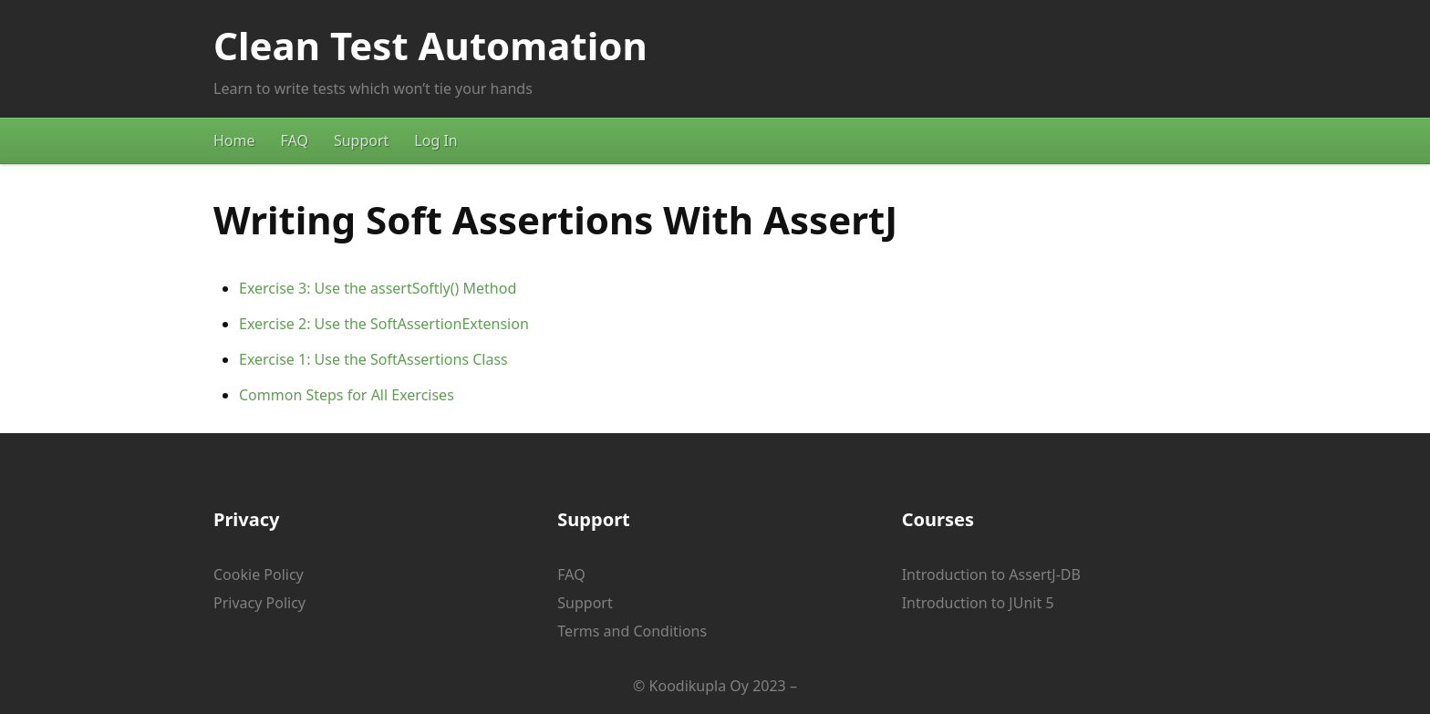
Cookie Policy (258, 574)
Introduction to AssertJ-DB (991, 574)
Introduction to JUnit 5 (978, 603)
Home (234, 140)
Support (361, 140)
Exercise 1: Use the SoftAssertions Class (373, 359)
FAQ (294, 140)
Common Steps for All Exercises (346, 395)
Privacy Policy (259, 603)
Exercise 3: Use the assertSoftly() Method (377, 288)
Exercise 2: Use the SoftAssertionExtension (384, 324)
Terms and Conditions (632, 631)
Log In (435, 140)
